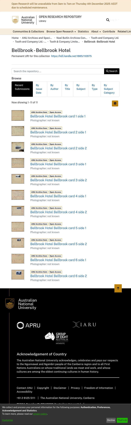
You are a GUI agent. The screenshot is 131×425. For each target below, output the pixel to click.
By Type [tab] (95, 87)
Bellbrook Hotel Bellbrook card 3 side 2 (58, 180)
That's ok (122, 420)
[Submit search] (108, 20)
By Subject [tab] (80, 87)
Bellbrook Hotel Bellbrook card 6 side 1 (58, 260)
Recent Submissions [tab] (22, 87)
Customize (7, 420)
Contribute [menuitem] (109, 31)
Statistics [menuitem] (83, 31)
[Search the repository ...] (58, 71)
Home (15, 37)
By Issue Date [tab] (39, 89)
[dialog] (65, 414)
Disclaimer (59, 387)
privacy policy (40, 414)
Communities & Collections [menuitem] (28, 31)
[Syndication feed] (115, 103)
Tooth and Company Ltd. (105, 37)
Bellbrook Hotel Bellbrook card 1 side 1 (58, 116)
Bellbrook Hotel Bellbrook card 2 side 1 (58, 132)
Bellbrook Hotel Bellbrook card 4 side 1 (58, 196)
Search (111, 71)
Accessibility (24, 391)
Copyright (43, 387)
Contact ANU (25, 387)
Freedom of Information (98, 387)
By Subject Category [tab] (109, 89)
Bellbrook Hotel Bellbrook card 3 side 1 (58, 164)
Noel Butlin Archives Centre (72, 37)
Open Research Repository (60, 16)
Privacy (75, 387)
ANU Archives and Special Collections (37, 37)
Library (42, 21)
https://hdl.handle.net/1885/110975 (71, 56)
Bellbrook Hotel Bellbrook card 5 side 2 (58, 244)
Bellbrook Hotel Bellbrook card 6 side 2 (58, 276)
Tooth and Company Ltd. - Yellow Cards (30, 41)
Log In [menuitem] (113, 19)
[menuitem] (61, 31)
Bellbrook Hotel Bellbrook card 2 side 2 (58, 148)
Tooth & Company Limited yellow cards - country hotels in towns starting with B (65, 41)
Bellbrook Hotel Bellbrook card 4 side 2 (58, 212)
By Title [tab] (67, 87)
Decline (111, 420)
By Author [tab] (54, 87)
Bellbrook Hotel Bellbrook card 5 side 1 (58, 228)
